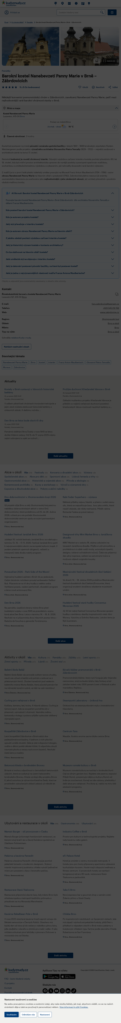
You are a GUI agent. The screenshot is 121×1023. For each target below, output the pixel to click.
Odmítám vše (28, 1014)
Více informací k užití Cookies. (73, 1007)
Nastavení (45, 1014)
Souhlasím (11, 1014)
